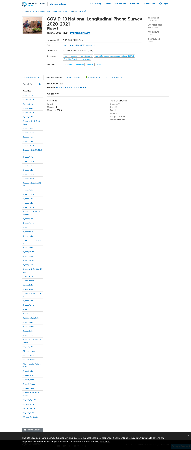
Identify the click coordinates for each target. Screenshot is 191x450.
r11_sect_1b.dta (28, 375)
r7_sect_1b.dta (28, 280)
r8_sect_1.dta (28, 300)
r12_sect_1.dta (28, 404)
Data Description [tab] (54, 77)
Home (24, 11)
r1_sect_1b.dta (28, 99)
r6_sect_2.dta (28, 256)
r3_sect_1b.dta (28, 161)
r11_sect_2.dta (28, 379)
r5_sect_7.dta (28, 236)
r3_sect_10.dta (28, 174)
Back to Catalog (32, 430)
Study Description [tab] (32, 77)
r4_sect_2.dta (28, 198)
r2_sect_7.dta (28, 141)
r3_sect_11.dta (28, 178)
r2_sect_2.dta (28, 137)
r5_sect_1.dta (28, 219)
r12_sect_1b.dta (29, 408)
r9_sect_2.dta (28, 331)
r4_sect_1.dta (28, 190)
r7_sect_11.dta (28, 289)
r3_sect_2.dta (28, 165)
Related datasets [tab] (114, 77)
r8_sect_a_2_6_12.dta (31, 318)
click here (105, 441)
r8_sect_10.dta (28, 313)
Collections (120, 4)
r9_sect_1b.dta (28, 326)
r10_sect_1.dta (28, 346)
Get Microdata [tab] (93, 77)
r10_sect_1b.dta (29, 351)
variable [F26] (80, 11)
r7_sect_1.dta (28, 276)
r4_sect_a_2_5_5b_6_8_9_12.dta (71, 87)
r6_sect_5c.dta (28, 260)
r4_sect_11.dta (28, 207)
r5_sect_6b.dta (28, 231)
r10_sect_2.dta (28, 355)
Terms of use (149, 4)
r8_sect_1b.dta (28, 305)
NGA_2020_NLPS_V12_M (63, 11)
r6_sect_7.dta (28, 265)
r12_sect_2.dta (28, 413)
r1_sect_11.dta (28, 117)
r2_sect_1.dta (28, 128)
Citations (134, 4)
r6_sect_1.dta (28, 247)
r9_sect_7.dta (28, 335)
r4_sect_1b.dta (28, 194)
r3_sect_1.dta (28, 157)
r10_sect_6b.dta (29, 359)
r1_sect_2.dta (28, 104)
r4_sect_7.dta (28, 203)
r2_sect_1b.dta (28, 132)
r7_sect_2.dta (28, 285)
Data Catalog (95, 4)
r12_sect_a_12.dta (30, 400)
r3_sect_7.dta (28, 170)
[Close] (189, 435)
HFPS (49, 11)
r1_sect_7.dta (28, 108)
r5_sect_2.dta (28, 227)
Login (163, 4)
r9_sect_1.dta (28, 322)
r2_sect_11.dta (28, 145)
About (108, 4)
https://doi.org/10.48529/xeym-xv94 (79, 45)
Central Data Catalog (36, 11)
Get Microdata (80, 33)
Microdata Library (59, 4)
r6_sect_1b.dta (28, 252)
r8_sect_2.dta (28, 309)
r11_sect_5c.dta (29, 384)
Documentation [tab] (74, 77)
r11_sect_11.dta (28, 388)
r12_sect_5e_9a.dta (30, 417)
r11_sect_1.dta (28, 371)
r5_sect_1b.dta (28, 223)
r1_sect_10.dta (28, 112)
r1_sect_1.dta (28, 95)
